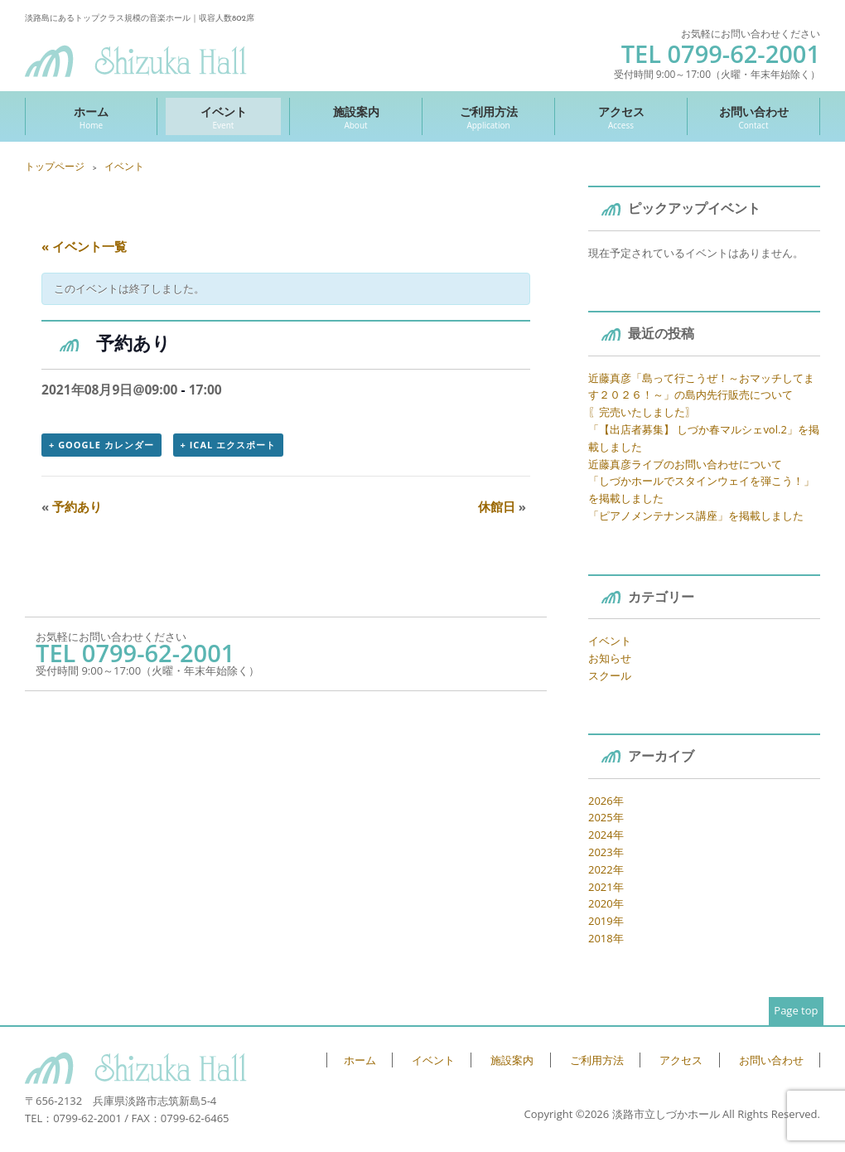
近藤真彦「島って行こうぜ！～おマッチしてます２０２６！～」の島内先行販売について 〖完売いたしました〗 (701, 395)
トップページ (54, 166)
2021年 (606, 886)
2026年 (606, 800)
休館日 (502, 506)
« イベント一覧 (84, 246)
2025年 (606, 817)
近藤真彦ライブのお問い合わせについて (685, 464)
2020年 (606, 903)
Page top (796, 1010)
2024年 (606, 834)
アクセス (621, 117)
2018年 (606, 938)
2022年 (606, 869)
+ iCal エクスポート (228, 444)
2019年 (606, 920)
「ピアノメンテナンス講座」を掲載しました (696, 515)
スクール (609, 675)
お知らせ (609, 658)
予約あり (71, 506)
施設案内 (356, 117)
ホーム (91, 117)
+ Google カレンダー (101, 444)
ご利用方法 (488, 117)
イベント (223, 117)
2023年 (606, 852)
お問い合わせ (753, 117)
